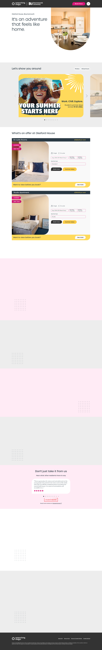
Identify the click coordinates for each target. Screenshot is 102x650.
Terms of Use (67, 638)
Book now (56, 169)
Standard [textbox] (54, 164)
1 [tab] (44, 120)
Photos (77, 69)
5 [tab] (53, 120)
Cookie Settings (86, 638)
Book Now (79, 4)
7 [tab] (56, 496)
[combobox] (59, 157)
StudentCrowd (57, 503)
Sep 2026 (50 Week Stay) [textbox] (59, 157)
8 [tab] (58, 496)
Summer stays (69, 169)
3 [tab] (49, 120)
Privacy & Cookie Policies (76, 638)
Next (86, 96)
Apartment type (54, 161)
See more (80, 184)
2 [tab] (47, 120)
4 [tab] (51, 120)
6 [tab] (55, 119)
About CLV (60, 638)
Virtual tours (85, 69)
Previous (15, 96)
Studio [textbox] (54, 216)
